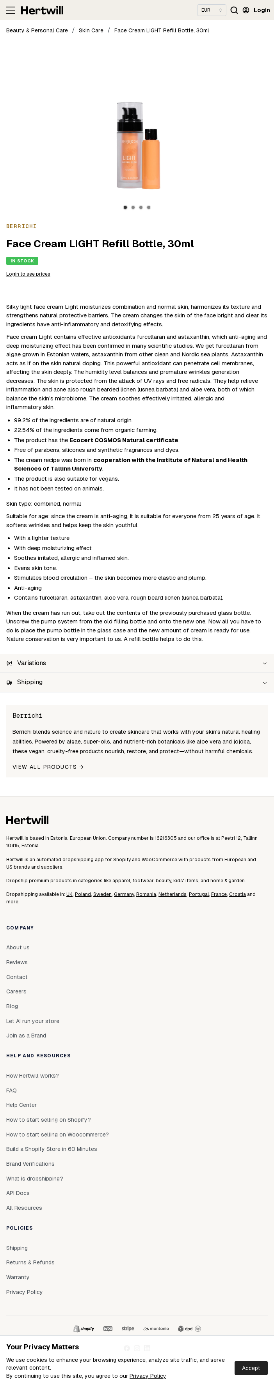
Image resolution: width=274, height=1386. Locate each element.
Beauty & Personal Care (37, 30)
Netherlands (172, 894)
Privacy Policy (148, 1376)
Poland (83, 894)
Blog (12, 1006)
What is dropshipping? (34, 1178)
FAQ (11, 1090)
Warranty (18, 1277)
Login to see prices (28, 274)
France (219, 894)
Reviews (17, 962)
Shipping (17, 1248)
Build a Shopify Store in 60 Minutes (51, 1149)
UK (69, 894)
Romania (146, 894)
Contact (17, 977)
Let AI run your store (32, 1021)
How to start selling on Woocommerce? (57, 1134)
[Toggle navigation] (10, 10)
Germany (124, 894)
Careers (16, 991)
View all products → (48, 767)
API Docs (18, 1193)
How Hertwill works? (32, 1076)
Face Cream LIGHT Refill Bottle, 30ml (161, 30)
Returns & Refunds (30, 1262)
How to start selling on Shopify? (48, 1120)
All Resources (24, 1208)
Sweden (102, 894)
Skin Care (91, 30)
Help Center (21, 1105)
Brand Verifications (30, 1164)
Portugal (199, 894)
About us (18, 947)
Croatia (237, 894)
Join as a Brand (26, 1035)
